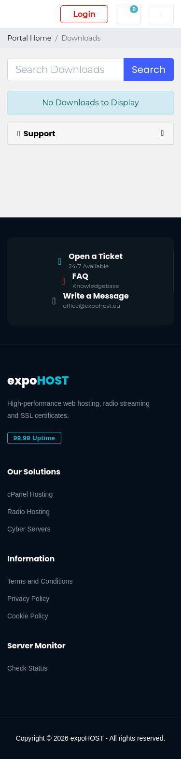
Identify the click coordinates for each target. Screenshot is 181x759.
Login (84, 14)
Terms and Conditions (39, 581)
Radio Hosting (28, 512)
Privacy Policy (28, 598)
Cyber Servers (28, 529)
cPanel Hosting (30, 494)
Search (149, 69)
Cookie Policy (27, 616)
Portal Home (29, 38)
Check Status (27, 668)
